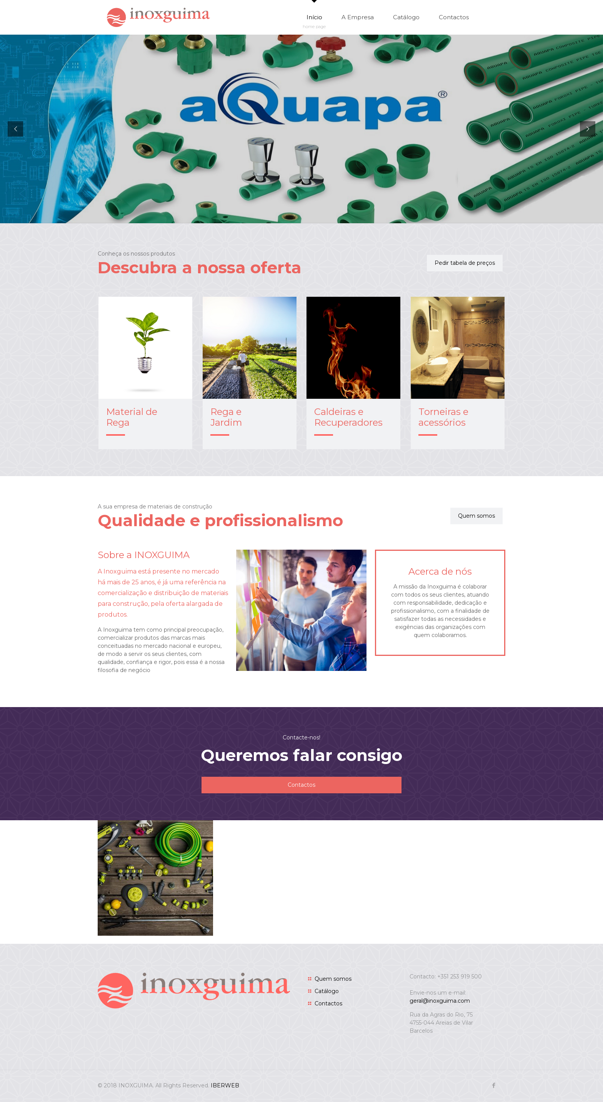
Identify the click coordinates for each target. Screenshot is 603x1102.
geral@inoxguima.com (440, 1000)
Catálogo (327, 991)
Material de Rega (131, 417)
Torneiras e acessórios (443, 417)
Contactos (328, 1003)
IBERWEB (225, 1085)
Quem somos (333, 978)
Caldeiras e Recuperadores (348, 417)
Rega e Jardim (226, 417)
